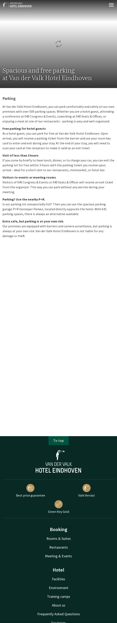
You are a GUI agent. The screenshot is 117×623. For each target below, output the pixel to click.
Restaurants (58, 547)
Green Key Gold (58, 507)
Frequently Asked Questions (58, 614)
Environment (58, 587)
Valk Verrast (86, 490)
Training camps (58, 596)
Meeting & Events (58, 556)
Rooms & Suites (58, 538)
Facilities (58, 579)
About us (58, 605)
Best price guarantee (30, 490)
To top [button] (58, 440)
